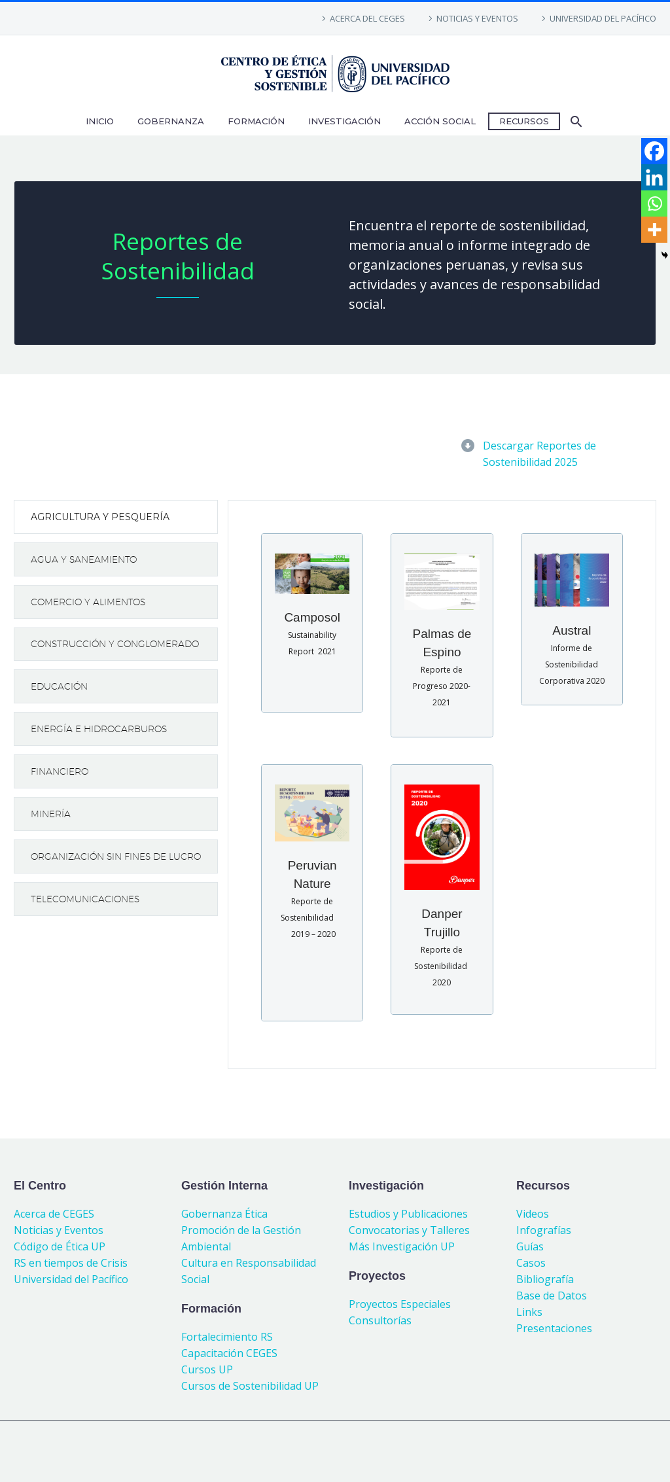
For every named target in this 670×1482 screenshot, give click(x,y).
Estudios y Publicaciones (408, 1214)
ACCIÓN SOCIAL (440, 121)
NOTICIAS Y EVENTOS (477, 18)
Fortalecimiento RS (227, 1337)
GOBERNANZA (170, 121)
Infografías (543, 1230)
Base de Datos (551, 1295)
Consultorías (380, 1320)
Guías (530, 1246)
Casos (531, 1263)
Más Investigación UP (402, 1246)
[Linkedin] (654, 177)
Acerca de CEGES (54, 1214)
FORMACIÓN (256, 121)
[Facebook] (654, 151)
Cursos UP (207, 1369)
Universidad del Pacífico (71, 1279)
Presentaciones (554, 1328)
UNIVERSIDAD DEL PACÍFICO (603, 18)
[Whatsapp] (654, 203)
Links (529, 1312)
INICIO (100, 121)
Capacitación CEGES (229, 1353)
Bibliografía (545, 1279)
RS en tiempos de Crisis (71, 1263)
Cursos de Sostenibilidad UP (250, 1386)
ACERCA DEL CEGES (367, 18)
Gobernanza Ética (224, 1214)
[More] (654, 230)
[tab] (116, 517)
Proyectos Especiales (400, 1304)
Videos (532, 1214)
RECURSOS (524, 121)
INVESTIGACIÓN (344, 121)
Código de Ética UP (59, 1246)
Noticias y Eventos (58, 1230)
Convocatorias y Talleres (409, 1230)
